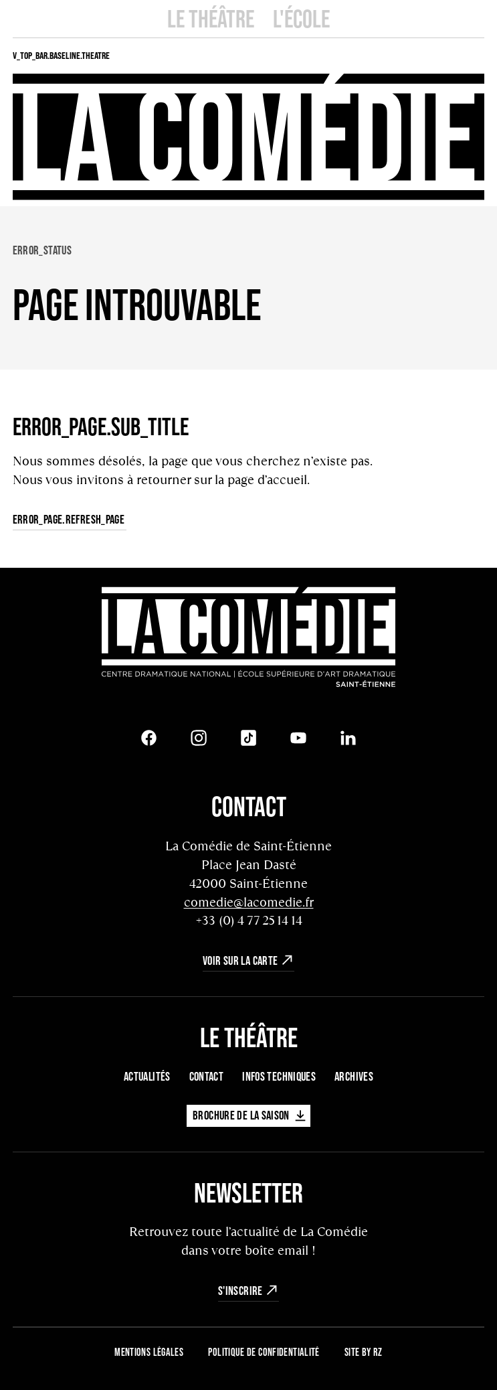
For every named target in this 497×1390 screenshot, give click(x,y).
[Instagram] (198, 737)
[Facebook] (149, 737)
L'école (301, 18)
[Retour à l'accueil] (248, 639)
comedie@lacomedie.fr (249, 902)
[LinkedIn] (348, 737)
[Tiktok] (248, 737)
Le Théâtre (210, 18)
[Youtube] (298, 737)
